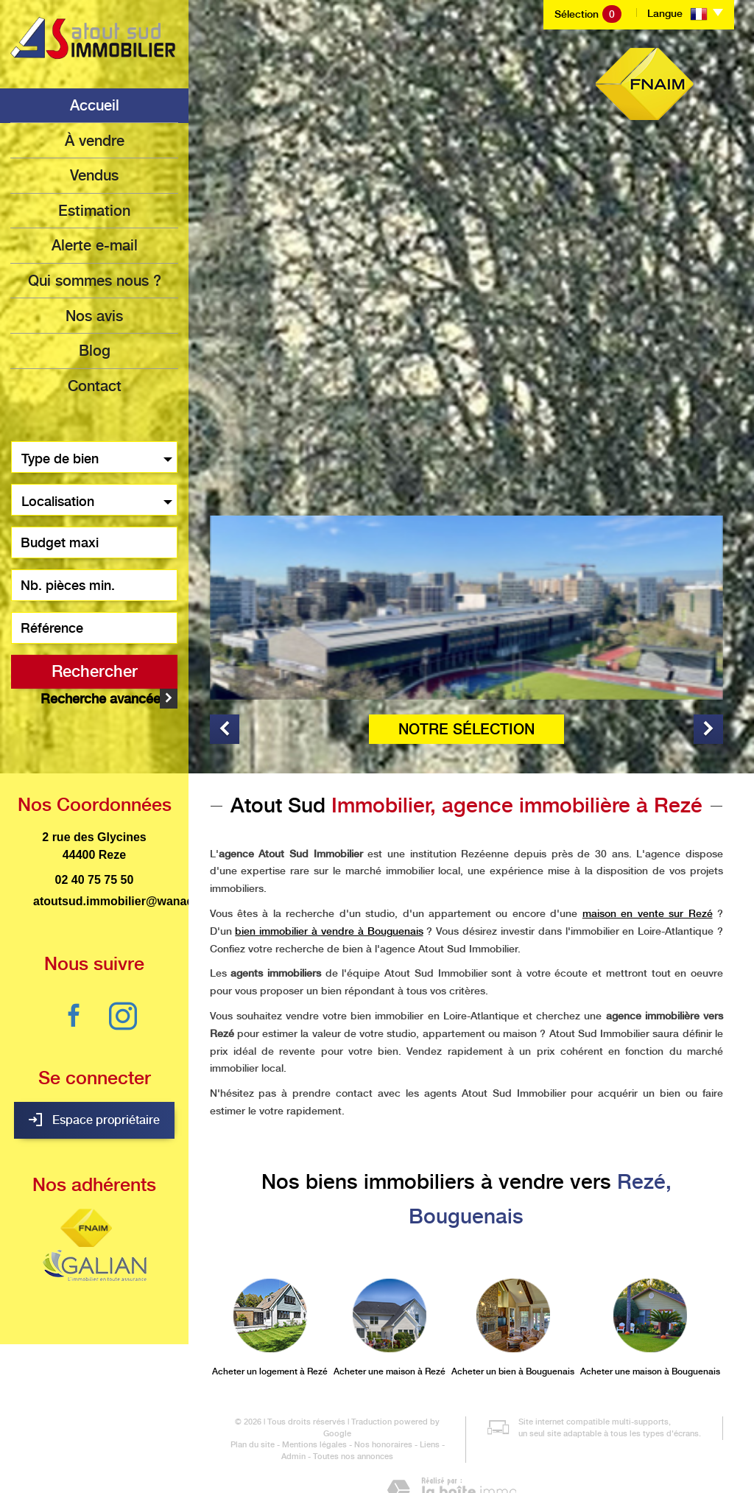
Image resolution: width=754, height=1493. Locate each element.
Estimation (94, 209)
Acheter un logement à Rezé (270, 1332)
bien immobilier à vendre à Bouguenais (329, 892)
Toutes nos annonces (353, 1417)
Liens (430, 1406)
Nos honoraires (383, 1406)
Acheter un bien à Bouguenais (512, 1332)
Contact (94, 382)
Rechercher (95, 667)
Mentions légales (314, 1406)
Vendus (94, 174)
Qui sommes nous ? (94, 278)
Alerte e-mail (95, 244)
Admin (293, 1417)
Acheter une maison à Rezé (389, 1332)
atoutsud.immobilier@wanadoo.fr (126, 862)
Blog (94, 347)
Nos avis (94, 313)
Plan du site (252, 1406)
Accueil (94, 105)
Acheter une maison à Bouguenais (650, 1332)
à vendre (94, 140)
